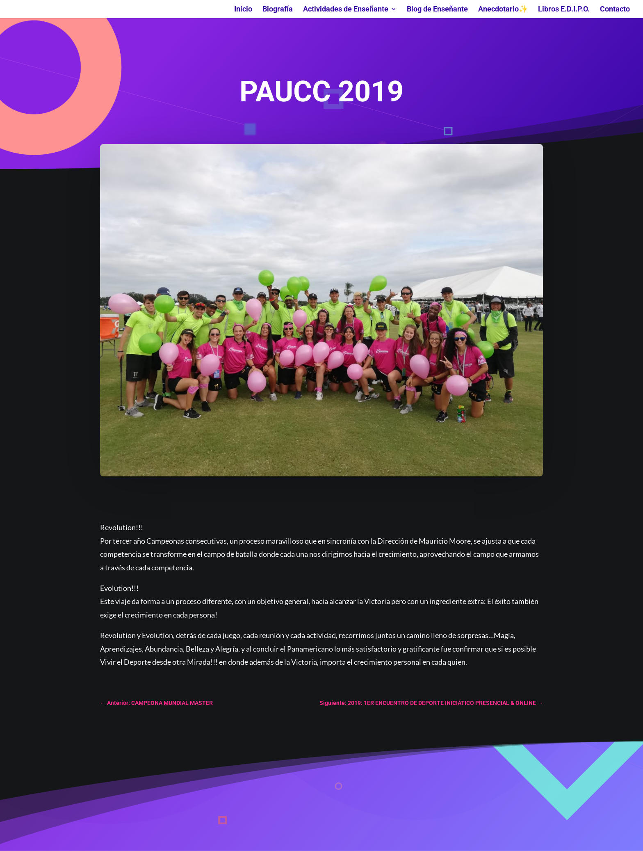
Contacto (615, 9)
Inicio (243, 9)
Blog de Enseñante (437, 9)
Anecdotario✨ (503, 9)
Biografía (277, 9)
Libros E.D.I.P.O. (564, 9)
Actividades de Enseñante (345, 9)
